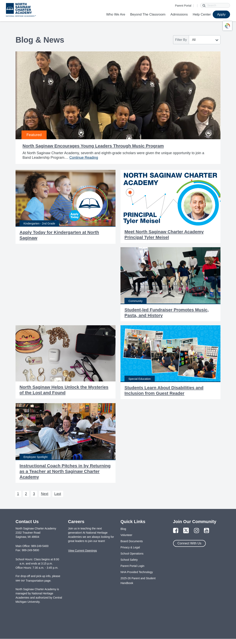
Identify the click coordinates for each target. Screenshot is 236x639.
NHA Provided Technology (136, 572)
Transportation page (38, 580)
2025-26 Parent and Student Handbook (138, 581)
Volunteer (126, 535)
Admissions (179, 14)
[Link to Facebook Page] (175, 530)
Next (44, 494)
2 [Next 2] (26, 494)
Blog (123, 528)
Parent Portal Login (132, 565)
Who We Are (115, 14)
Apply (221, 14)
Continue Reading (83, 158)
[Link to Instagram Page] (196, 530)
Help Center (202, 14)
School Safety (129, 559)
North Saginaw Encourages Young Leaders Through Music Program (93, 145)
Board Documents (131, 541)
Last (57, 494)
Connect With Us (189, 543)
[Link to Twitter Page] (186, 530)
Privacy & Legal (130, 547)
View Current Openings (82, 550)
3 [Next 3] (34, 494)
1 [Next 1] (18, 494)
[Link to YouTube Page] (206, 530)
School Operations (131, 553)
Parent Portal (183, 5)
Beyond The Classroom (147, 14)
